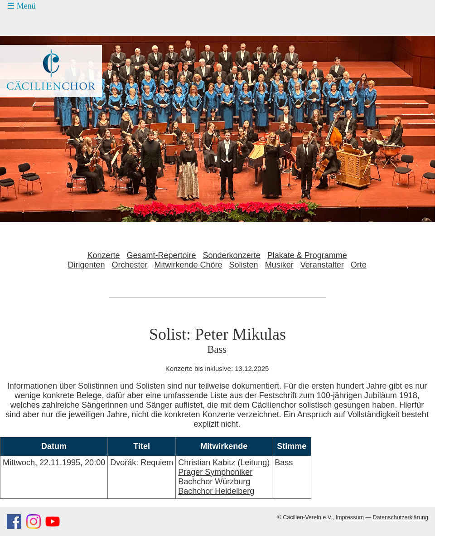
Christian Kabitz (206, 462)
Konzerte (103, 255)
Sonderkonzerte (232, 255)
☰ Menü (21, 5)
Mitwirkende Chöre (188, 264)
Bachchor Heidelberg (216, 491)
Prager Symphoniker (215, 472)
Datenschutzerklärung (400, 517)
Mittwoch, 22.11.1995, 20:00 (54, 462)
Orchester (129, 264)
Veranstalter (322, 264)
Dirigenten (86, 264)
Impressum (350, 517)
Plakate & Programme (307, 255)
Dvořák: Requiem (141, 462)
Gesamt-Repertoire (161, 255)
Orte (359, 264)
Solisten (243, 264)
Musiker (279, 264)
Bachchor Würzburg (214, 481)
